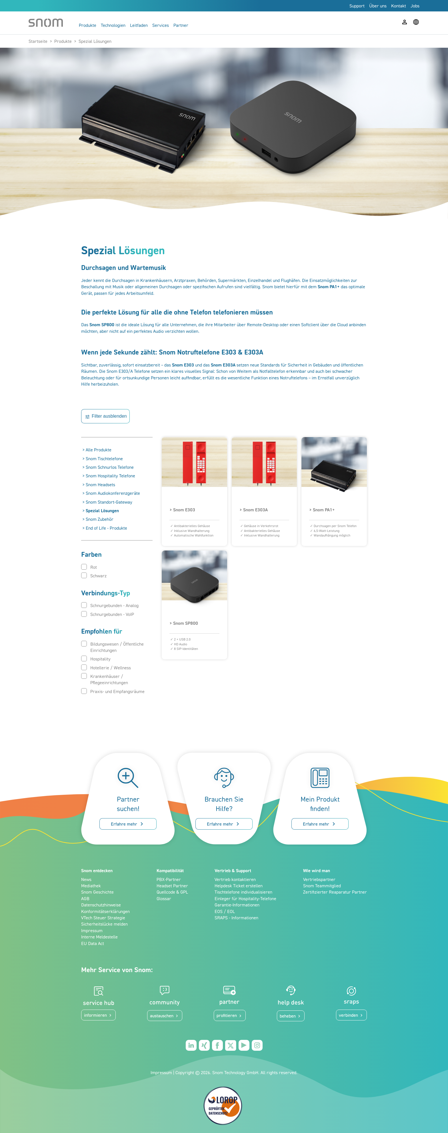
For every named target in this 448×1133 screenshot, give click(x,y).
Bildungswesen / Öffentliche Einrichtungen (112, 647)
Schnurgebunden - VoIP (107, 614)
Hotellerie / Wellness (106, 667)
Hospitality (96, 659)
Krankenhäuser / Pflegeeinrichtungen (104, 679)
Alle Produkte (98, 450)
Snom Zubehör (99, 519)
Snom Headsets (100, 484)
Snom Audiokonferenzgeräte (113, 493)
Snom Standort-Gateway (109, 502)
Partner (180, 25)
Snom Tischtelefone (104, 458)
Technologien (113, 25)
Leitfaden (139, 25)
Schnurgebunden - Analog (110, 605)
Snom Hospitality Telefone (110, 476)
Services (160, 25)
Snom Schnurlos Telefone (110, 467)
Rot (89, 567)
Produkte (87, 25)
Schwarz (94, 575)
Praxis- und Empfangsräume (113, 691)
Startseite (38, 41)
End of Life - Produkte (106, 528)
